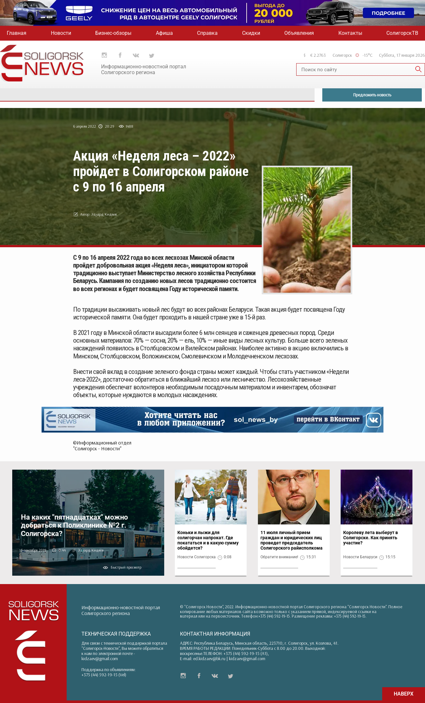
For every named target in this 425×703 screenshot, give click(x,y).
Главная (16, 33)
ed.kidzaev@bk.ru (209, 658)
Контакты (350, 33)
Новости (61, 33)
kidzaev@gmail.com (99, 658)
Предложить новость (372, 95)
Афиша (164, 33)
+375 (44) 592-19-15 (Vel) (103, 675)
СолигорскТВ (402, 33)
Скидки (251, 33)
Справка (207, 33)
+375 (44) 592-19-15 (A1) (245, 653)
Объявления (299, 33)
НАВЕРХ (403, 694)
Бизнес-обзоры (113, 33)
